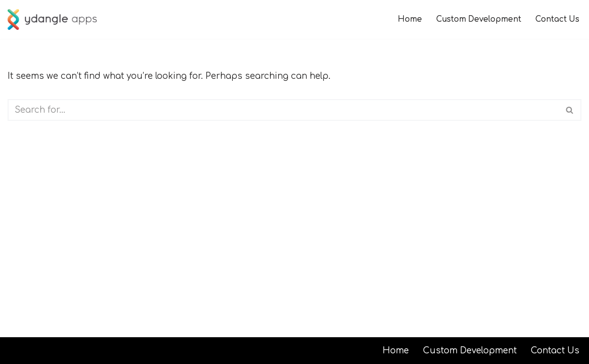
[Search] (283, 110)
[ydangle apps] (52, 19)
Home (410, 19)
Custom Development (478, 19)
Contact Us (557, 19)
